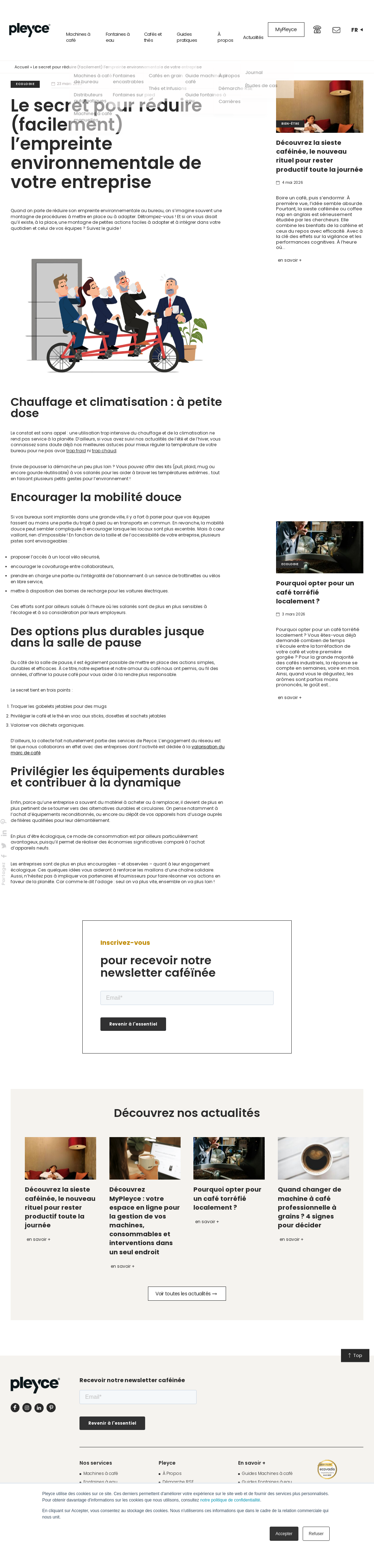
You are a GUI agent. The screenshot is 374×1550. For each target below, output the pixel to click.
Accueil (22, 53)
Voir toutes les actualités (185, 1279)
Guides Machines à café (267, 1459)
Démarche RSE (178, 1468)
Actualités (253, 23)
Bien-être (290, 109)
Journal (250, 1476)
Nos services (95, 1448)
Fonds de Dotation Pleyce (189, 1476)
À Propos (172, 1459)
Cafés (89, 1476)
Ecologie (25, 70)
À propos (224, 23)
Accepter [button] (284, 1533)
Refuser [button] (316, 1533)
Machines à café (67, 23)
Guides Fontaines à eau (267, 1468)
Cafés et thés (147, 23)
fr (357, 23)
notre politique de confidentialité (230, 1500)
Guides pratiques (183, 23)
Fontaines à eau (110, 23)
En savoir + (290, 246)
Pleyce (167, 1448)
